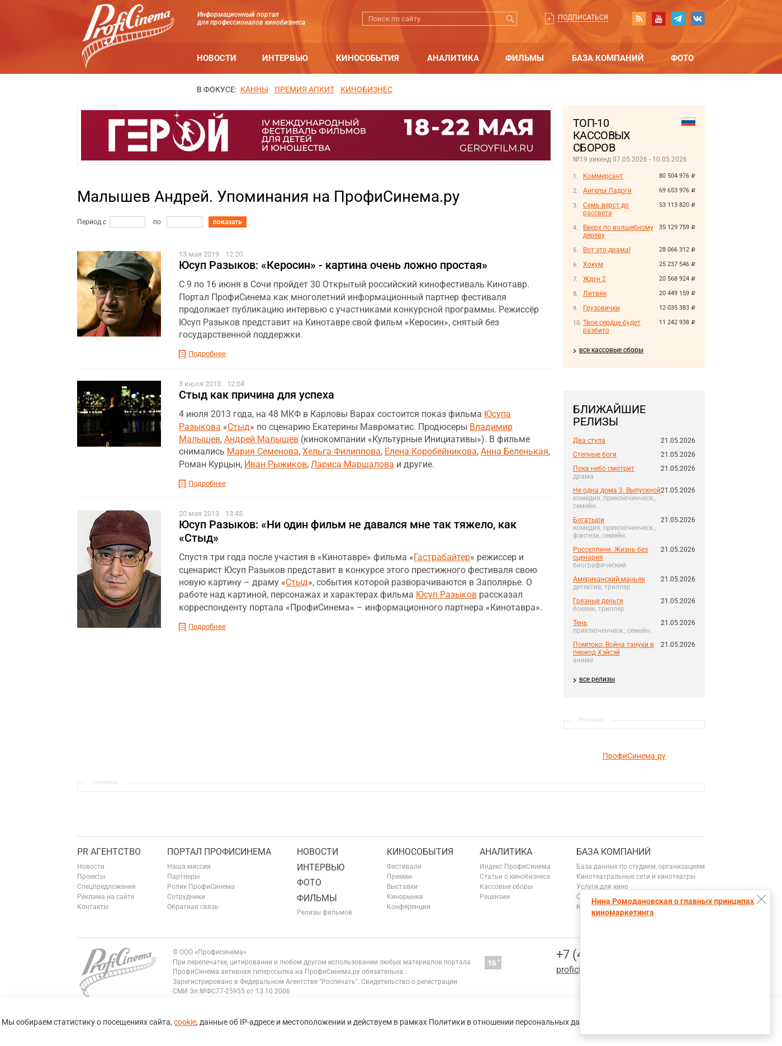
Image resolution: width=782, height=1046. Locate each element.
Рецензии (495, 897)
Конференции (408, 907)
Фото (682, 58)
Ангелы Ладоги (607, 191)
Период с (91, 222)
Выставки (402, 887)
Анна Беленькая (514, 451)
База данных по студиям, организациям (640, 866)
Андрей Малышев (261, 439)
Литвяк (594, 293)
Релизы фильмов (324, 912)
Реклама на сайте (105, 897)
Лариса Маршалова (352, 464)
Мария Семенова (262, 451)
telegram (678, 18)
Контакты (92, 907)
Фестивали (404, 866)
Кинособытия (367, 58)
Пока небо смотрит (603, 468)
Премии (399, 877)
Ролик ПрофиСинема (201, 887)
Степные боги (595, 454)
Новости (216, 58)
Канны (254, 89)
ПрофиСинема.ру (634, 755)
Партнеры (183, 877)
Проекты (91, 877)
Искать (510, 19)
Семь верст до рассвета (606, 209)
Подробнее (207, 353)
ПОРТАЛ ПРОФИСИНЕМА (219, 851)
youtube (658, 18)
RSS (639, 18)
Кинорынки (405, 897)
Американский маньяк (609, 579)
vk (698, 18)
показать (227, 222)
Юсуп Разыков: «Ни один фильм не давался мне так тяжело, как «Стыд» (347, 531)
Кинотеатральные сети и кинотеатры (635, 877)
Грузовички (601, 308)
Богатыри (588, 520)
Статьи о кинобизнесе (515, 877)
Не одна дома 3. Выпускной (617, 490)
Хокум (593, 264)
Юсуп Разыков (446, 594)
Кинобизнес (366, 89)
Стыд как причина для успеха (256, 394)
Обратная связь (193, 907)
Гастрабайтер (442, 557)
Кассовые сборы (506, 887)
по (157, 222)
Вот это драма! (607, 250)
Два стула (589, 440)
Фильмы (524, 58)
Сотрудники (186, 897)
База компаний (608, 58)
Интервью (285, 58)
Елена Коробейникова (431, 451)
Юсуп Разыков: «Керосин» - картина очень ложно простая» (333, 265)
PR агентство (109, 851)
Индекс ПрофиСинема (515, 866)
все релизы (597, 679)
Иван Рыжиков (275, 464)
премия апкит (304, 89)
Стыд (239, 427)
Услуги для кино (602, 887)
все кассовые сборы (611, 350)
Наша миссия (189, 866)
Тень (580, 623)
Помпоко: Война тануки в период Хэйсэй (613, 648)
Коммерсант (603, 176)
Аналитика (453, 58)
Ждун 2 (594, 279)
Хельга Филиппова (341, 451)
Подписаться (583, 17)
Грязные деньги (598, 601)
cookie (185, 1021)
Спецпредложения (106, 887)
